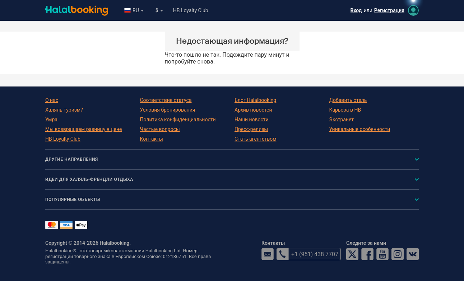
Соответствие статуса (166, 100)
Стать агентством (256, 139)
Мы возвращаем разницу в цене (83, 129)
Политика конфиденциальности (178, 119)
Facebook (367, 254)
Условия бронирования (167, 110)
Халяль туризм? (64, 110)
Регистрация (389, 10)
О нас (51, 100)
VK (413, 254)
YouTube (382, 254)
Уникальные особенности (359, 129)
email (267, 254)
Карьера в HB (345, 110)
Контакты (151, 139)
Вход (356, 10)
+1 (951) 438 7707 (307, 254)
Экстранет (341, 119)
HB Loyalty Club (190, 10)
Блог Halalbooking (255, 100)
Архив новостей (253, 110)
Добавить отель (348, 100)
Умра (51, 119)
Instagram (397, 254)
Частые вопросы (160, 129)
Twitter (352, 254)
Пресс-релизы (251, 129)
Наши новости (252, 119)
